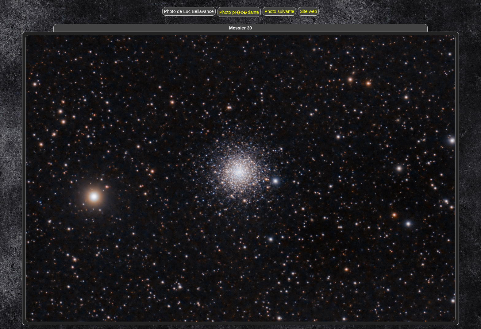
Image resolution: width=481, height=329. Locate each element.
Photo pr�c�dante (239, 12)
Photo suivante (279, 11)
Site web (308, 11)
